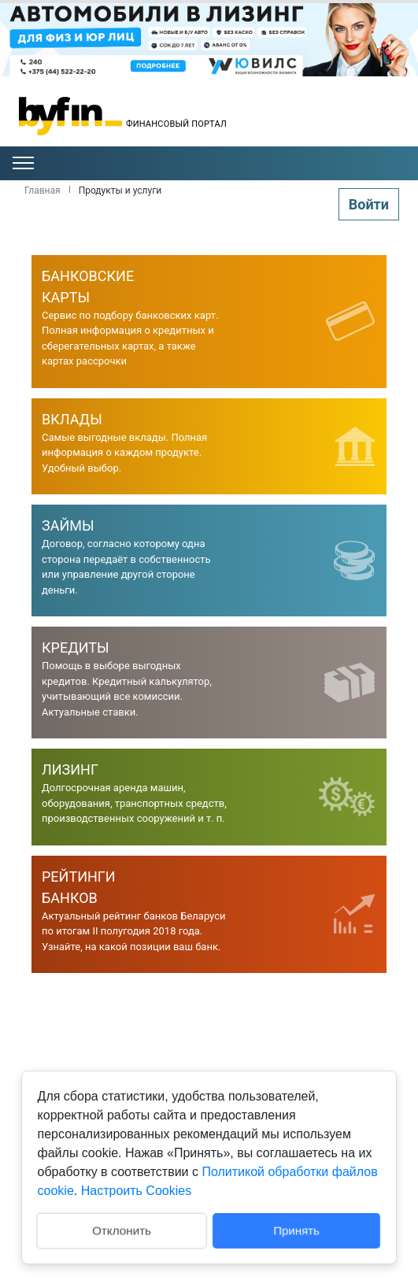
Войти (369, 204)
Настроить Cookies (136, 1190)
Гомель (353, 130)
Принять (297, 1230)
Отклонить (120, 1229)
